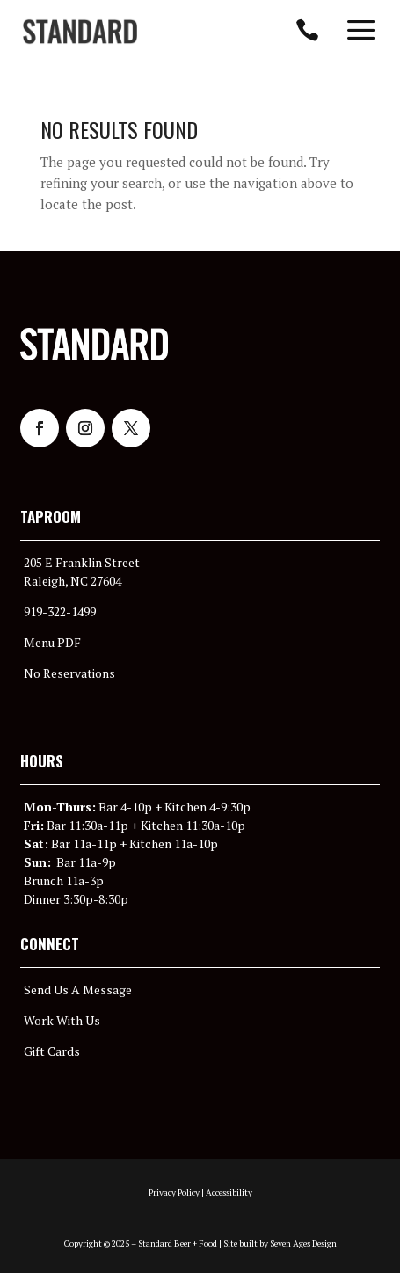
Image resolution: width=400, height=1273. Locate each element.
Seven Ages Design (303, 1243)
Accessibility (229, 1192)
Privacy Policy (174, 1192)
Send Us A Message (78, 989)
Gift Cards (52, 1051)
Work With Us (62, 1020)
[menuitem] (80, 31)
